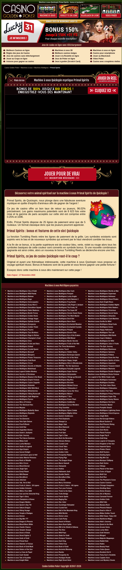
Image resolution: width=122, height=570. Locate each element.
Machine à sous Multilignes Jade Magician (23, 396)
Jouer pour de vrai (62, 174)
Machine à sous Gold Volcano (99, 533)
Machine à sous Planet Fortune (99, 432)
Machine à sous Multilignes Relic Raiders (103, 307)
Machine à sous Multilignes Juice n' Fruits (103, 344)
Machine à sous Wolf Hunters (98, 452)
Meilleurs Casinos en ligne (18, 50)
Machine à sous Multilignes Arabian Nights (103, 305)
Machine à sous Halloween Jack (58, 471)
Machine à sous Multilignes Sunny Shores (103, 399)
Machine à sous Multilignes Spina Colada (62, 410)
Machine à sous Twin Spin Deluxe (20, 421)
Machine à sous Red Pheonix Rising (101, 424)
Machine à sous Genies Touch (58, 349)
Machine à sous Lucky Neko (98, 530)
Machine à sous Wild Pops (56, 533)
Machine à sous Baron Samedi (58, 463)
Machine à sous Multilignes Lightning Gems (104, 410)
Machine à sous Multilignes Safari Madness (23, 310)
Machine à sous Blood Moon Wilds (20, 524)
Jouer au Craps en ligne (16, 59)
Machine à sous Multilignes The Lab (101, 332)
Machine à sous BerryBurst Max (58, 477)
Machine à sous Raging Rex (57, 499)
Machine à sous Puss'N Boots (18, 424)
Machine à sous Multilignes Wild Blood (61, 338)
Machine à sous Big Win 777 (18, 519)
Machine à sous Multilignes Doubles (101, 382)
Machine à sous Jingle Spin (18, 469)
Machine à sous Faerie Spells (57, 496)
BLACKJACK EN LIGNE (90, 15)
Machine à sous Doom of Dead (19, 533)
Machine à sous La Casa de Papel (20, 552)
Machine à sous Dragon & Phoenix (20, 521)
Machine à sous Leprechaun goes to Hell (22, 455)
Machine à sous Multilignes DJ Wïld (101, 341)
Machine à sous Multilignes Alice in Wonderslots (64, 363)
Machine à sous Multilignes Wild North (102, 335)
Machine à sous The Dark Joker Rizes (101, 385)
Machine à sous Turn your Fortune (59, 488)
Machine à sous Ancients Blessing (59, 549)
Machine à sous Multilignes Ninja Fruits (102, 324)
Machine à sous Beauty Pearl (98, 546)
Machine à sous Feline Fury (57, 544)
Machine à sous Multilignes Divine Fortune (103, 374)
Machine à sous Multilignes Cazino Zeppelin (24, 382)
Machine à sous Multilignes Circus (20, 363)
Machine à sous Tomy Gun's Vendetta (101, 555)
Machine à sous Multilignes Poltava (101, 355)
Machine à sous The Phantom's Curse (102, 480)
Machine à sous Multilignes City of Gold (22, 291)
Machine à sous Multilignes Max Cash (60, 291)
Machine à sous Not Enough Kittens (101, 419)
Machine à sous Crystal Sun (57, 508)
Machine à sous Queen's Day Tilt (19, 505)
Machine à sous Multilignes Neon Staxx (61, 321)
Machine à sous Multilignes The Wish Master (63, 316)
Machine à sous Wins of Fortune (19, 402)
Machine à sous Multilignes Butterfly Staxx (23, 410)
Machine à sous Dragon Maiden (19, 502)
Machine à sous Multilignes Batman (21, 296)
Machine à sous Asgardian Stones (20, 430)
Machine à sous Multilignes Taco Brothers (23, 332)
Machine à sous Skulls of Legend (20, 446)
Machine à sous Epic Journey (18, 435)
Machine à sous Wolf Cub (97, 474)
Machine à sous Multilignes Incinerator (102, 380)
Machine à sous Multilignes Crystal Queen (23, 349)
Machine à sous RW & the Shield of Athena (62, 527)
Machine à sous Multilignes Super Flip (102, 396)
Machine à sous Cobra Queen (99, 549)
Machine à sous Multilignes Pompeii (60, 293)
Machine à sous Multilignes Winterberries (23, 391)
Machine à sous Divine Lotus (57, 516)
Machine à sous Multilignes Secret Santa (103, 313)
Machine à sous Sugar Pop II (98, 435)
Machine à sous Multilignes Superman (102, 293)
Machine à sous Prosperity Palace (59, 455)
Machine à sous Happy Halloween (100, 330)
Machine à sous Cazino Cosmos (99, 483)
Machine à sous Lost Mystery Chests (101, 560)
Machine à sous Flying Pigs (57, 458)
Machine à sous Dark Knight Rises (100, 302)
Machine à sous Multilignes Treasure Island (104, 366)
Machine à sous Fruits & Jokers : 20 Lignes (23, 485)
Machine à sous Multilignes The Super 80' (62, 310)
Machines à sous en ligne (104, 50)
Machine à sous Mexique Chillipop (100, 460)
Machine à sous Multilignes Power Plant (61, 399)
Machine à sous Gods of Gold (18, 538)
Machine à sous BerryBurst (18, 477)
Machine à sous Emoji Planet (18, 471)
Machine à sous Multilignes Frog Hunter (61, 302)
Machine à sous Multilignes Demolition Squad (24, 307)
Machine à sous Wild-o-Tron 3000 (20, 491)
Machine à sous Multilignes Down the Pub (103, 357)
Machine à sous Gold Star (17, 427)
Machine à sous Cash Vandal (18, 555)
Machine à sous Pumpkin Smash (100, 407)
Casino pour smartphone (104, 53)
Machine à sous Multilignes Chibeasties (102, 388)
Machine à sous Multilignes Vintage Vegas (23, 319)
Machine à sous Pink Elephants (58, 419)
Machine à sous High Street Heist (59, 560)
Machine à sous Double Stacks (58, 474)
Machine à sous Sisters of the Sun (20, 549)
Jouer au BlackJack (101, 56)
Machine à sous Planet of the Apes (100, 469)
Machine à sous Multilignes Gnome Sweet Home (64, 313)
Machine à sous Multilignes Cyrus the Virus (63, 391)
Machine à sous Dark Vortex (98, 463)
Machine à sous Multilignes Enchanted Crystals (64, 327)
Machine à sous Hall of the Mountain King (62, 510)
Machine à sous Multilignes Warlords (101, 369)
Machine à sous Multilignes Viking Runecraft (24, 394)
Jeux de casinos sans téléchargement (22, 56)
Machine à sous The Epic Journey (100, 346)
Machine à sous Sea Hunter (18, 416)
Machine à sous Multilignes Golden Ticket (23, 327)
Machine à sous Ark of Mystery (99, 494)
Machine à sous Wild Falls (97, 502)
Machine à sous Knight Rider (18, 560)
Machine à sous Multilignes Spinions (101, 352)
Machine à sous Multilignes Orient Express (103, 413)
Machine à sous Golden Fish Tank (100, 391)
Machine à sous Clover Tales (57, 449)
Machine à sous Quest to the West (100, 524)
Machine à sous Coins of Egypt (99, 471)
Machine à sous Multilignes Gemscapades (23, 302)
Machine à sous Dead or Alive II (99, 510)
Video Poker (111, 15)
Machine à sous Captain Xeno (99, 558)
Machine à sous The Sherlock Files (20, 405)
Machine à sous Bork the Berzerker (60, 438)
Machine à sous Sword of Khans (58, 521)
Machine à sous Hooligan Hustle (58, 558)
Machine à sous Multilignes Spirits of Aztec (104, 360)
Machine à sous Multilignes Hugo (20, 299)
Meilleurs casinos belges (66, 53)
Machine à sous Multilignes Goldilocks (61, 402)
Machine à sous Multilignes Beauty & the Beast (25, 377)
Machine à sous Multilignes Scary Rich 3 (22, 305)
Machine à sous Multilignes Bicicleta (60, 382)
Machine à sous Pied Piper (56, 430)
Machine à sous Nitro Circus (18, 463)
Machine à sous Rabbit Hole (98, 541)
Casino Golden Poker (11, 68)
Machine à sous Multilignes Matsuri (60, 394)
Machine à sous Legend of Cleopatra (101, 441)
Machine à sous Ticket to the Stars (59, 491)
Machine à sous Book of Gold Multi (20, 546)
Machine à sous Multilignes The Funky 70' (62, 307)
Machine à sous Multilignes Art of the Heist (62, 357)
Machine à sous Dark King (56, 541)
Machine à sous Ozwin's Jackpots (20, 432)
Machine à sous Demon (16, 516)
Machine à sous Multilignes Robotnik (21, 385)
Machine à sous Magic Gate (57, 424)
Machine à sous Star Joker (56, 502)
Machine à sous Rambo (55, 552)
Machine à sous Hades (96, 544)
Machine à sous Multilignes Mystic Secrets (62, 341)
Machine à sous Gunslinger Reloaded (60, 505)
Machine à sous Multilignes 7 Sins (59, 396)
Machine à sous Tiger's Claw (57, 435)
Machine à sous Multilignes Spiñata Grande (23, 321)
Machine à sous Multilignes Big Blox (60, 380)
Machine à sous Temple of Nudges (20, 513)
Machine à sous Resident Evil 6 (99, 552)
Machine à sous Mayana (16, 407)
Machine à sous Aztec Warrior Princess (22, 458)
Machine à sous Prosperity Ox (58, 555)
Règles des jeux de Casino (18, 53)
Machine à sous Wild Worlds (57, 513)
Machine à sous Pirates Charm (99, 449)
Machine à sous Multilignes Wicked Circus (62, 385)
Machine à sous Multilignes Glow (20, 341)
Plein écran (19, 80)
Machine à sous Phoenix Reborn (100, 508)
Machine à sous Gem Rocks (98, 430)
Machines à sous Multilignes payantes (61, 285)
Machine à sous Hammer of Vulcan (20, 544)
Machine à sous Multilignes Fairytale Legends (63, 369)
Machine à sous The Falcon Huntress (21, 438)
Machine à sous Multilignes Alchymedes (61, 374)
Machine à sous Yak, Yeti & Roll (19, 483)
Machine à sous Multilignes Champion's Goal (24, 338)
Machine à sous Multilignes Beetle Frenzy (23, 313)
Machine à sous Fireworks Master (100, 405)
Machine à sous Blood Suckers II (100, 421)
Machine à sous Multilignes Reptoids (21, 413)
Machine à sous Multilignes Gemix (100, 327)
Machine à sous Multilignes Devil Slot (60, 319)
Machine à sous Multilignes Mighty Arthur (62, 413)
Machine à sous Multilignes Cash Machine (103, 319)
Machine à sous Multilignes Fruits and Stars (24, 344)
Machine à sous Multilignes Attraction (102, 316)
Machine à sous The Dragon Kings (59, 460)
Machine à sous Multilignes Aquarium (102, 363)
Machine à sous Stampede (56, 466)
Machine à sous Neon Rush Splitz (59, 524)
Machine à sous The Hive (56, 530)
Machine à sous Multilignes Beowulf (21, 352)
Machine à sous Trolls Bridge (57, 494)
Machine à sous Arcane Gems (99, 527)
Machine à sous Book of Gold (57, 546)
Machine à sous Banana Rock (99, 505)
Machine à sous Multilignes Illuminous (102, 349)
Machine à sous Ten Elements (18, 419)
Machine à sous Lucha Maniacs (19, 444)
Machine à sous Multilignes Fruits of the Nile (63, 344)
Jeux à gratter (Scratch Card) (67, 61)
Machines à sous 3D (64, 50)
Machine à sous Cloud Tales (57, 446)
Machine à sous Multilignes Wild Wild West (23, 388)
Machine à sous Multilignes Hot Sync (101, 402)
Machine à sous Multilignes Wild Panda (22, 293)
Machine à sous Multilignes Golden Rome (23, 316)
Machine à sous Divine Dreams (99, 491)
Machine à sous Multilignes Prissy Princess (104, 394)
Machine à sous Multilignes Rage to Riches (23, 335)
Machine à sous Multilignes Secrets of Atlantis (24, 366)
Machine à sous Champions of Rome (21, 499)
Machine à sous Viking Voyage (19, 510)
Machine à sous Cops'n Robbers (100, 338)
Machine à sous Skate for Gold (58, 535)
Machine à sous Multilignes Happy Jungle (62, 360)
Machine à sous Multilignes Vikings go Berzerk (64, 377)
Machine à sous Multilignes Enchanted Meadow (64, 324)
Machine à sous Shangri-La (57, 421)
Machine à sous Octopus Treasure (59, 538)
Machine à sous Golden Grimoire (20, 488)
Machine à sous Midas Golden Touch (101, 513)
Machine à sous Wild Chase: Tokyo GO (102, 516)
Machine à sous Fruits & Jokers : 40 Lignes (62, 485)
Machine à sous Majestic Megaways (101, 538)
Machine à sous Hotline (55, 469)
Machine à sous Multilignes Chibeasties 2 (62, 388)
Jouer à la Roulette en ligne (67, 56)
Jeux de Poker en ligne (65, 59)
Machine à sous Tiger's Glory (18, 496)
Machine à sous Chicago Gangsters (101, 485)
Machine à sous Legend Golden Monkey (22, 371)
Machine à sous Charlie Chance (19, 527)
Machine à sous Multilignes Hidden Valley (62, 352)
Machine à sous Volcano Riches (58, 441)
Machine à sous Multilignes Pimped (60, 330)
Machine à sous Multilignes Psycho (20, 330)
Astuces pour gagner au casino (20, 61)
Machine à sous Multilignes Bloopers (21, 355)
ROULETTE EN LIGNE (68, 15)
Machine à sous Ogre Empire (18, 449)
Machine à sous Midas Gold (18, 441)
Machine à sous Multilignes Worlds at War (103, 291)
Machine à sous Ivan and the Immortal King (23, 494)
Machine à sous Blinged (97, 535)
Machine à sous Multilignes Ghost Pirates (103, 299)
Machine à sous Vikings (96, 466)
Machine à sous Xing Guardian (58, 407)
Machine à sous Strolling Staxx (99, 488)
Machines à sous (47, 15)
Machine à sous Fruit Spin (56, 432)
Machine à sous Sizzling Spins (99, 455)
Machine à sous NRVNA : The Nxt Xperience (63, 366)
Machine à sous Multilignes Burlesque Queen (63, 355)
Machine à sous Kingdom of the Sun (101, 444)
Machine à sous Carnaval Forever (100, 496)
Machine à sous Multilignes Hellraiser (101, 296)
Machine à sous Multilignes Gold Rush (22, 360)
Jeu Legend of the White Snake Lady (101, 377)
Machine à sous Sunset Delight (19, 452)
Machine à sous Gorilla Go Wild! (100, 321)
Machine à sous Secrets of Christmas (21, 374)
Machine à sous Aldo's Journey (99, 521)
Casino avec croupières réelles (106, 61)
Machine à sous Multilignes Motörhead (22, 369)
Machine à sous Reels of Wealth (19, 460)
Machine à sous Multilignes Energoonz (22, 324)
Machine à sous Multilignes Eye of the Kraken (63, 335)
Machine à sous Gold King (97, 438)
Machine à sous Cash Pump (57, 519)
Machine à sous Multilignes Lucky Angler (62, 296)
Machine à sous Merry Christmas (59, 483)
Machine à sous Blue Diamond (58, 427)
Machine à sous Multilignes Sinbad (20, 346)
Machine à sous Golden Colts (57, 452)
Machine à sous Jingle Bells (98, 416)
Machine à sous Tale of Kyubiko (19, 558)
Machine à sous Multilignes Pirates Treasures (24, 357)
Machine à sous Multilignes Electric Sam (61, 332)
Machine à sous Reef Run (97, 477)
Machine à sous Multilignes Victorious (102, 310)
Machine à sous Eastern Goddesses (60, 416)
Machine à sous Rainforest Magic (100, 519)
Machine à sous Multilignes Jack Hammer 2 (63, 299)
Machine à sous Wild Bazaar (18, 474)
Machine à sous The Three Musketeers (61, 346)
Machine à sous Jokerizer (17, 480)
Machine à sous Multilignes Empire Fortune (23, 380)
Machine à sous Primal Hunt (18, 541)
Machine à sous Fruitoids (56, 480)
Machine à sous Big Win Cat (98, 458)
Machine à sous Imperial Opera (99, 446)
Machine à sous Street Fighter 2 (19, 535)
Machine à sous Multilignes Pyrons (20, 399)
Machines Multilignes (41, 68)
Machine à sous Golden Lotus (99, 427)
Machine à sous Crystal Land (57, 444)
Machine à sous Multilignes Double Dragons (104, 371)
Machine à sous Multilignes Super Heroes (62, 371)
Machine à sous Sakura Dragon (19, 508)
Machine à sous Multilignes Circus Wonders (63, 405)
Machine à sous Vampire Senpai (19, 530)
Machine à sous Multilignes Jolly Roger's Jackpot (65, 305)
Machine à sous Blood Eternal (18, 466)
